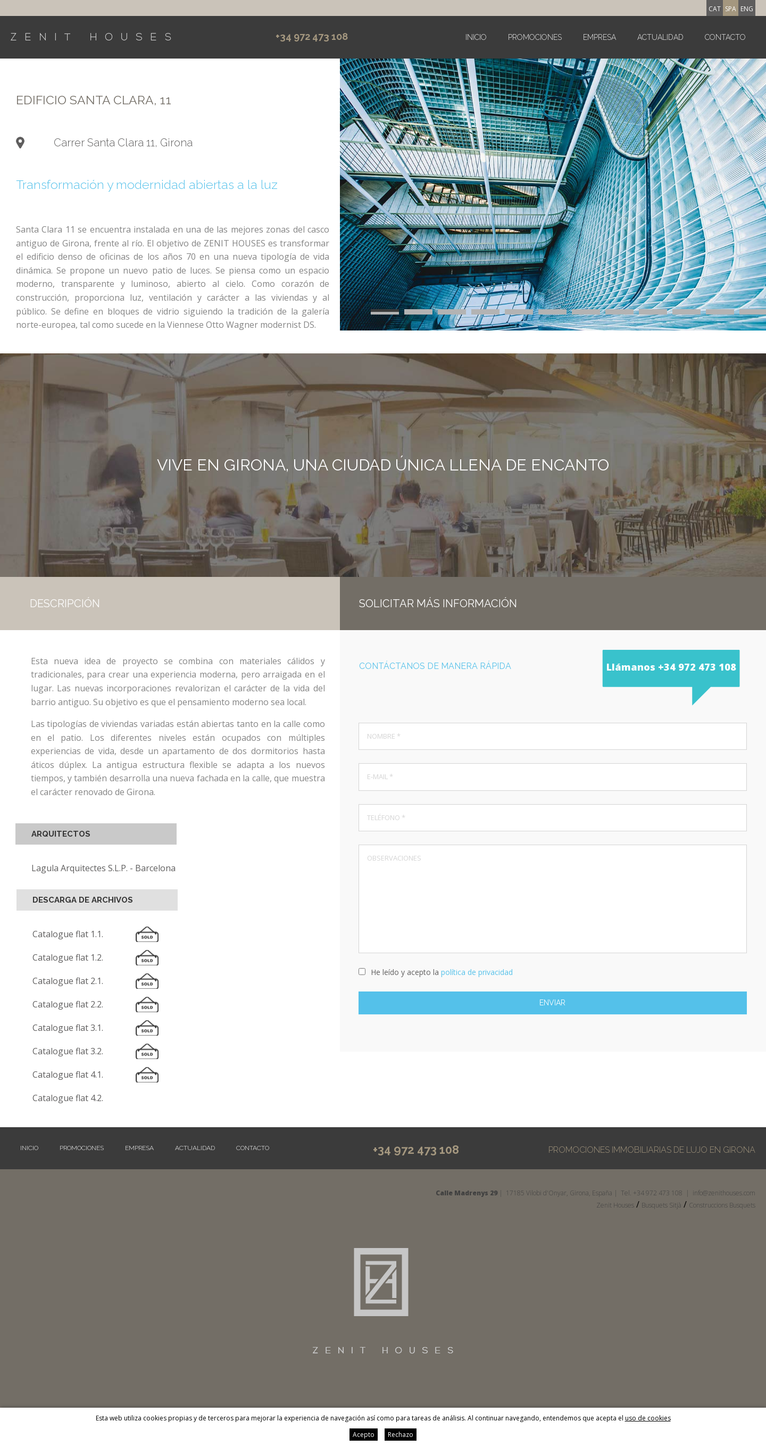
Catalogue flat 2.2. (67, 1004)
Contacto (725, 37)
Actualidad (660, 37)
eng (746, 8)
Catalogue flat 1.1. (67, 934)
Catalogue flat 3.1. (67, 1028)
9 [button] (653, 310)
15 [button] (452, 313)
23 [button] (720, 313)
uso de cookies (648, 1418)
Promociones (535, 37)
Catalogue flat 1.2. (67, 957)
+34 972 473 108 (312, 36)
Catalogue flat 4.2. (67, 1098)
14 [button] (418, 313)
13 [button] (385, 313)
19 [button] (586, 313)
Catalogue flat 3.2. (67, 1051)
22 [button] (686, 313)
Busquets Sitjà (661, 1205)
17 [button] (519, 313)
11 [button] (720, 310)
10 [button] (686, 310)
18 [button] (552, 313)
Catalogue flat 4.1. (67, 1074)
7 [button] (586, 310)
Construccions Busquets (722, 1205)
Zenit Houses (615, 1205)
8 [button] (619, 310)
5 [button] (519, 310)
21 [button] (653, 313)
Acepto (363, 1434)
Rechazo (400, 1434)
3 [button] (452, 310)
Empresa (599, 37)
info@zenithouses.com (724, 1192)
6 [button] (552, 310)
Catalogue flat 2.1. (67, 981)
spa (730, 8)
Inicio (476, 37)
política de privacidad (477, 972)
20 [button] (619, 313)
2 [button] (418, 310)
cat (715, 8)
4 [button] (485, 310)
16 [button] (485, 313)
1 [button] (385, 310)
